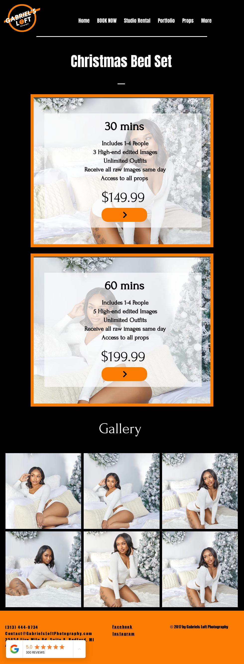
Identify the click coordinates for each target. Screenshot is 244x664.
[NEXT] (124, 215)
